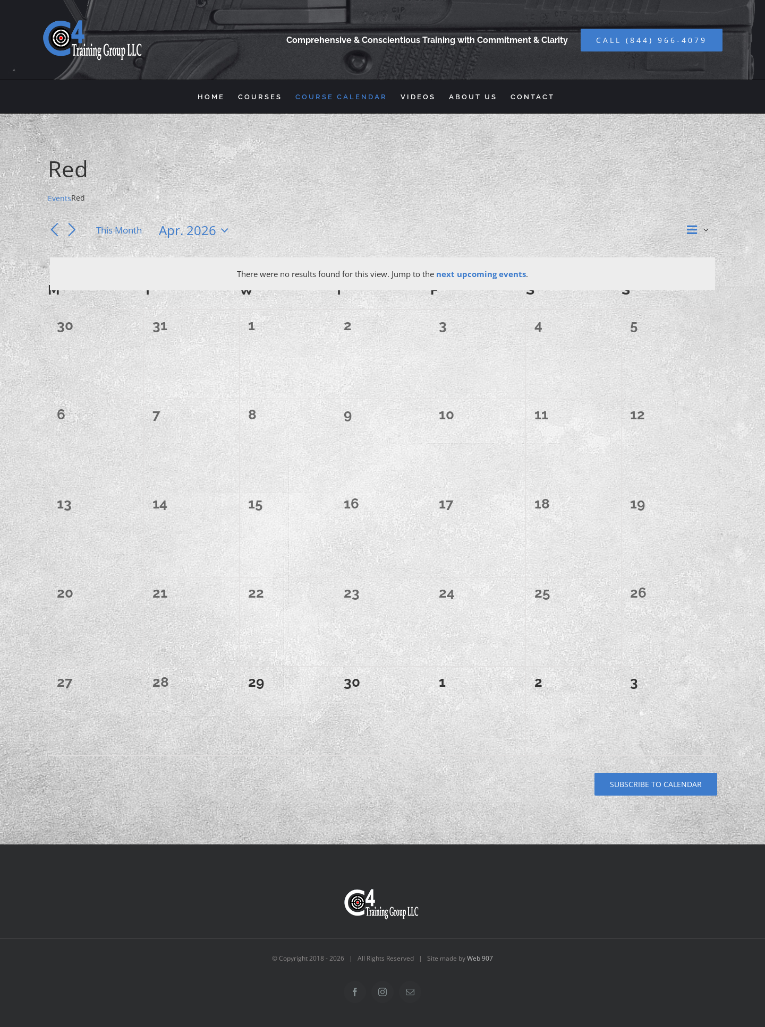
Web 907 (480, 958)
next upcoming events (481, 274)
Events (59, 198)
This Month (119, 230)
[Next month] (72, 231)
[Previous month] (54, 231)
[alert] (382, 273)
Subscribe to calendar (656, 784)
